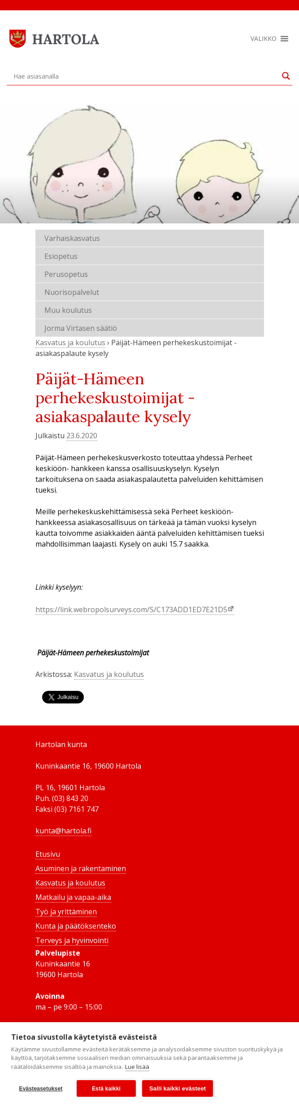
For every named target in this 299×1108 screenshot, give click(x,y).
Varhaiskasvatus (72, 238)
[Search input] (145, 76)
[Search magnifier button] (286, 76)
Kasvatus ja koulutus (70, 342)
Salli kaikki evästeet (177, 1088)
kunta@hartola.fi (63, 831)
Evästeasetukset (40, 1089)
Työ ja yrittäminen (66, 912)
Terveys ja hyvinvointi (71, 940)
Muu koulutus (68, 310)
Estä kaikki (106, 1089)
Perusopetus (66, 274)
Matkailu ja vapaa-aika (73, 897)
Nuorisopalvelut (71, 292)
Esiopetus (61, 256)
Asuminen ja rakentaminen (80, 868)
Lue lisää (137, 1067)
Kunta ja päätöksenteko (75, 926)
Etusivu (47, 854)
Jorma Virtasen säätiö (80, 328)
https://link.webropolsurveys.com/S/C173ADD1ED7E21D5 (131, 609)
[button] (264, 38)
